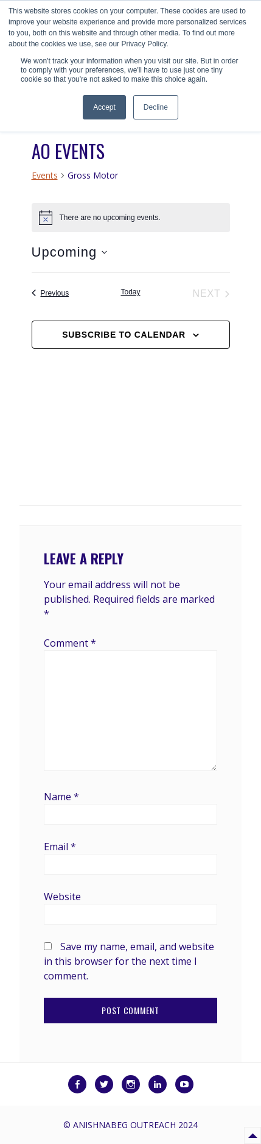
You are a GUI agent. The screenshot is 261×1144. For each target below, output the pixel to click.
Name (61, 796)
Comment (70, 643)
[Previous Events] (50, 293)
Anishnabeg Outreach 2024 (135, 1125)
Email (60, 846)
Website (62, 896)
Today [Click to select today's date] (130, 292)
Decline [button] (156, 107)
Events (45, 175)
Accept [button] (104, 107)
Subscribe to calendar (124, 334)
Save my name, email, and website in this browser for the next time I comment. (129, 961)
